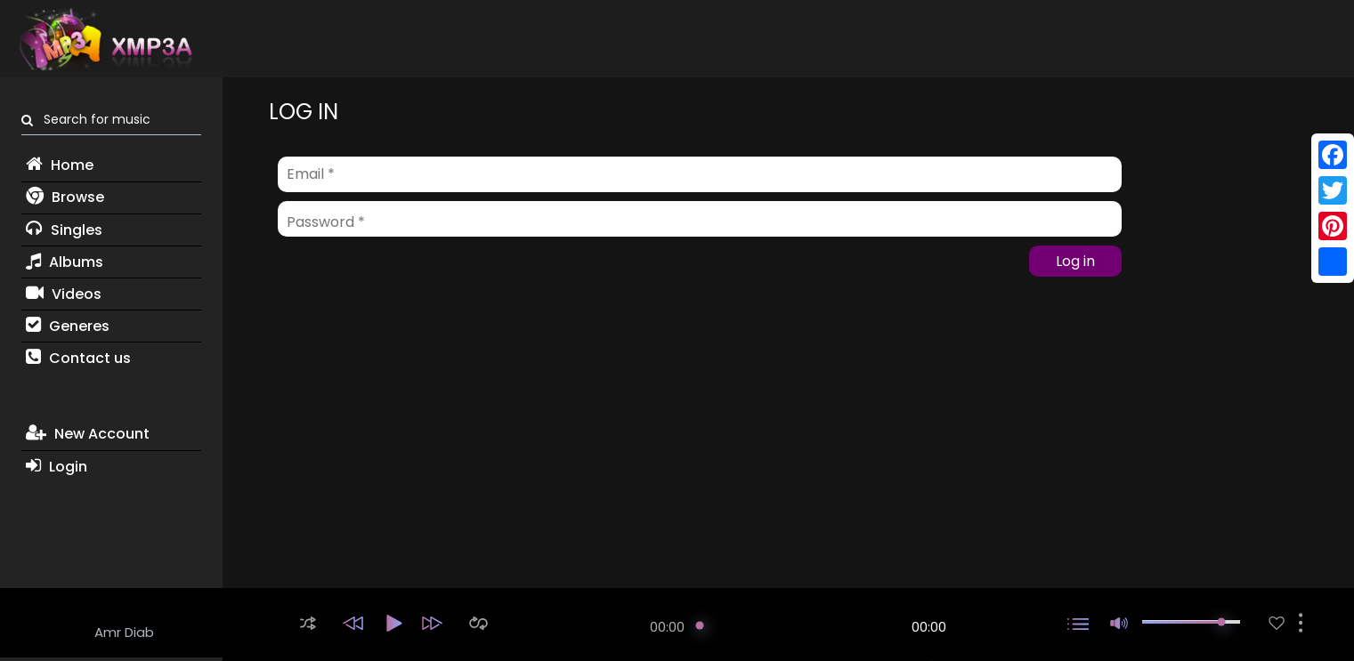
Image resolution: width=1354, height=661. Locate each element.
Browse (65, 197)
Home (59, 165)
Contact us (78, 358)
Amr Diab (124, 632)
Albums (64, 262)
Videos (63, 294)
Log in (1075, 261)
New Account (88, 433)
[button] (308, 623)
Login (56, 466)
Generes (67, 326)
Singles (64, 230)
